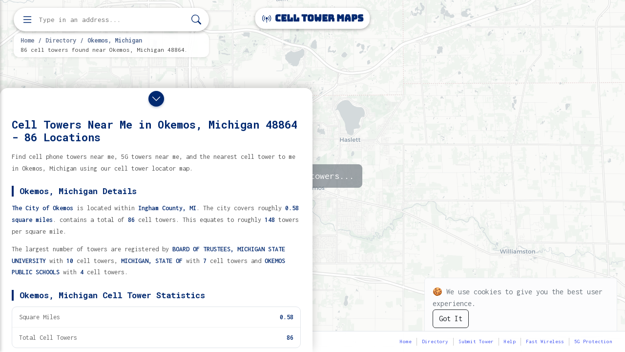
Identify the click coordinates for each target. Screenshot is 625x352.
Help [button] (510, 341)
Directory (60, 40)
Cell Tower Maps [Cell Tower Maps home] (312, 18)
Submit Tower (476, 341)
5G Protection (593, 341)
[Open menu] (27, 19)
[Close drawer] (156, 99)
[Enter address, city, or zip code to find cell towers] (112, 19)
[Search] (196, 20)
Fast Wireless (545, 341)
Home (27, 40)
